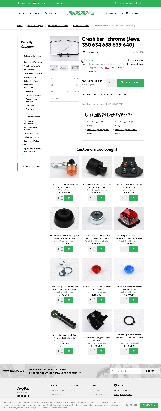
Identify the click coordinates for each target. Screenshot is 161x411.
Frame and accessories (58, 25)
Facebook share (136, 64)
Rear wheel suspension (34, 113)
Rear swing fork (31, 109)
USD (64, 3)
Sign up (150, 371)
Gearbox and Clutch (32, 66)
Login (139, 3)
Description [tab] (89, 94)
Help (120, 13)
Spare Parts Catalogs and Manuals (33, 149)
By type (39, 13)
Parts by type (57, 394)
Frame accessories (81, 25)
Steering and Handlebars (29, 122)
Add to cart (132, 82)
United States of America (48, 3)
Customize (131, 405)
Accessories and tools (33, 154)
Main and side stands (33, 95)
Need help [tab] (106, 94)
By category (26, 13)
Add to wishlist (137, 60)
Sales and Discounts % (32, 57)
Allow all (149, 405)
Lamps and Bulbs (31, 141)
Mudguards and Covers (30, 128)
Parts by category (59, 390)
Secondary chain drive (33, 73)
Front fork (29, 91)
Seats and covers (31, 133)
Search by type (32, 167)
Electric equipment (32, 144)
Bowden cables (30, 77)
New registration (124, 3)
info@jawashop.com (123, 394)
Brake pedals (30, 105)
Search (50, 13)
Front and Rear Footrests (31, 100)
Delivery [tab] (123, 94)
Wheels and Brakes (32, 137)
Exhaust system (31, 81)
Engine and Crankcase (33, 62)
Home (20, 25)
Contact (111, 13)
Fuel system (29, 69)
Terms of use (100, 394)
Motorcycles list (91, 52)
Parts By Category (35, 25)
